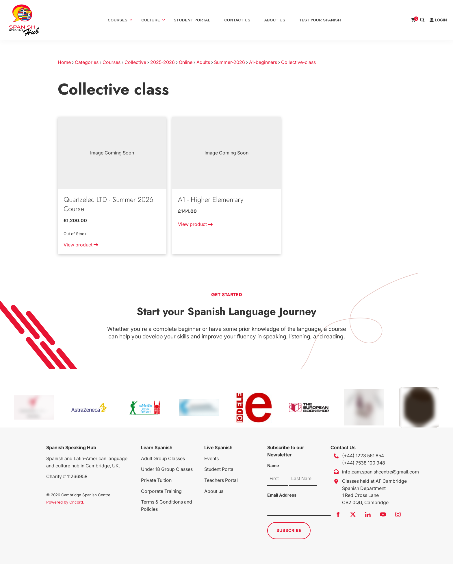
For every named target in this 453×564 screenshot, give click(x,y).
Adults (203, 62)
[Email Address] (299, 508)
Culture (150, 20)
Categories (87, 62)
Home (64, 62)
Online (185, 62)
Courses (117, 20)
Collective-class (298, 62)
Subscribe (289, 530)
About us (213, 491)
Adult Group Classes (163, 458)
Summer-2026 (229, 62)
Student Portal (192, 20)
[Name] (277, 478)
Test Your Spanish (320, 20)
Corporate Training (161, 491)
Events (211, 458)
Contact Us (237, 20)
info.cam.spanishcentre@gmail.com (380, 472)
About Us (274, 20)
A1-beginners (263, 62)
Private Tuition (156, 480)
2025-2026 (162, 62)
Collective (135, 62)
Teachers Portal (221, 480)
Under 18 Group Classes (167, 469)
